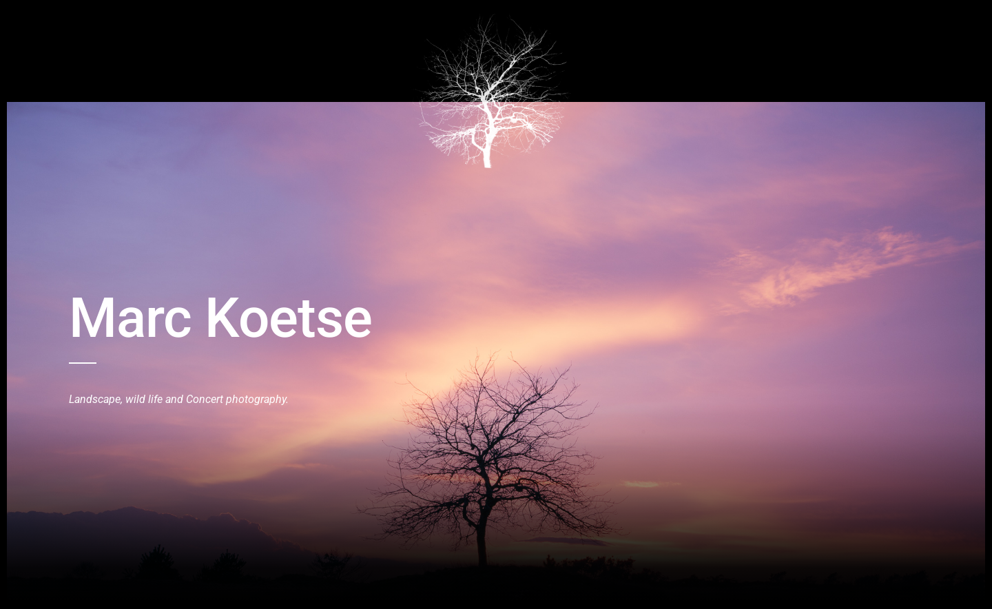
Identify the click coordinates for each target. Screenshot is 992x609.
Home (81, 22)
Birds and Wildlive (148, 22)
